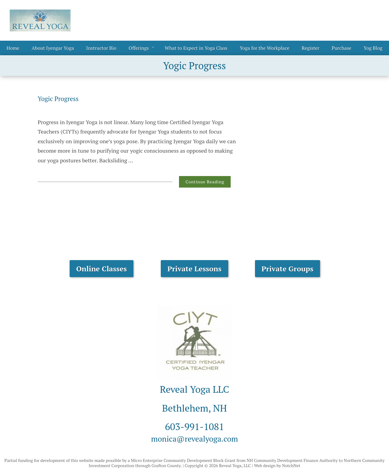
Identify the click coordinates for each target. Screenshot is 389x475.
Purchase (341, 48)
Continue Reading (204, 182)
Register (310, 48)
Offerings (139, 48)
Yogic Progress (62, 98)
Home (13, 48)
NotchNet (291, 465)
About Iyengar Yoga (53, 48)
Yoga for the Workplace (265, 48)
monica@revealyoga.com (194, 438)
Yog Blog (373, 48)
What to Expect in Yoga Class (196, 48)
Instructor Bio (101, 48)
